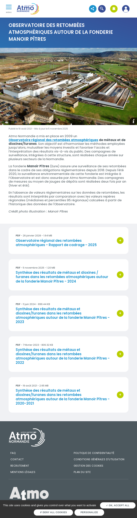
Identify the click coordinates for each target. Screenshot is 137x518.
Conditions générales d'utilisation (99, 459)
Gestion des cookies (88, 466)
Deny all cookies (53, 512)
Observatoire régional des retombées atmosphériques (53, 140)
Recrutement (19, 466)
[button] (102, 9)
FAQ (13, 453)
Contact (17, 459)
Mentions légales (22, 472)
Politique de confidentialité (94, 453)
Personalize (89, 512)
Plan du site (82, 472)
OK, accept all (117, 505)
